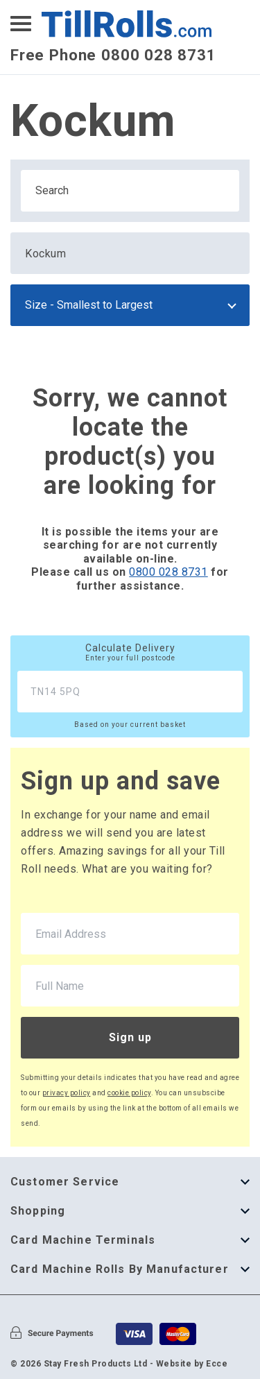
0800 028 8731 (168, 572)
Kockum (45, 253)
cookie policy (129, 1093)
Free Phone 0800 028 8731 (113, 55)
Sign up (130, 1037)
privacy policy (66, 1093)
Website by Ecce (192, 1364)
